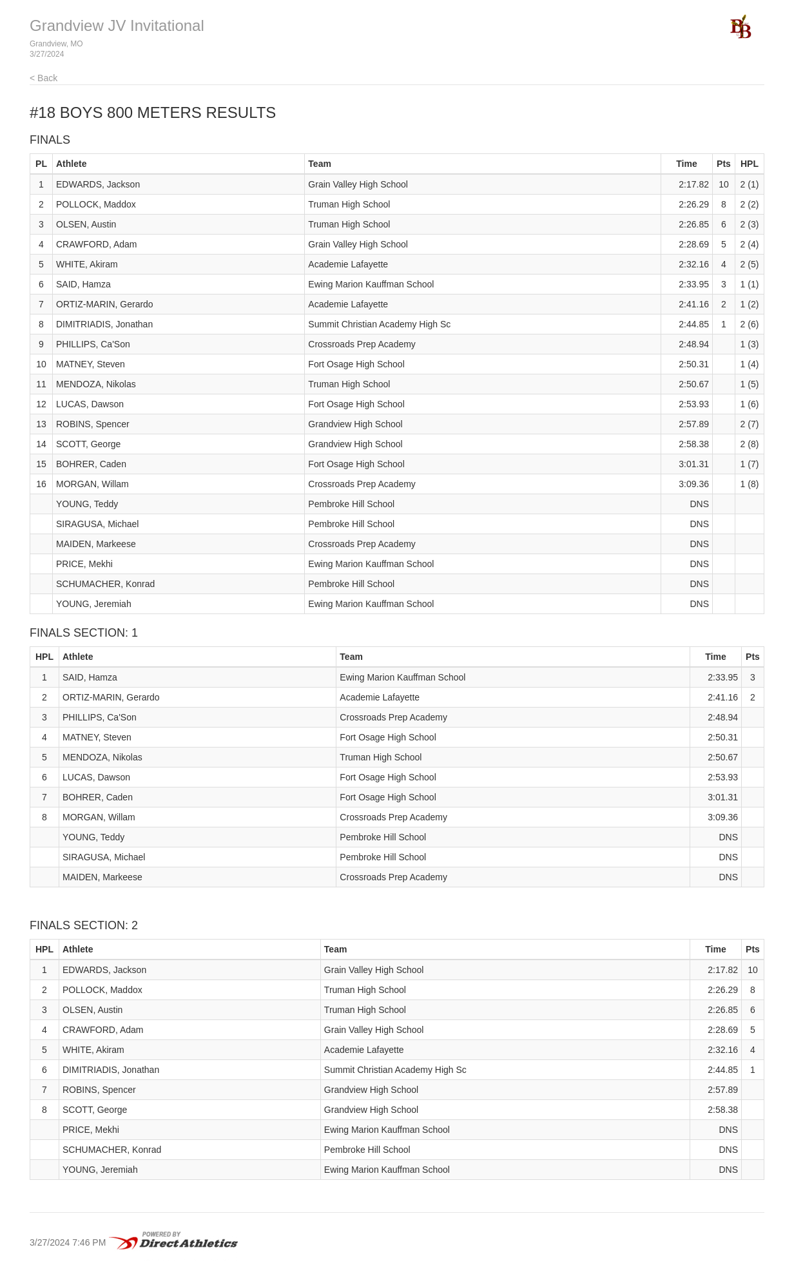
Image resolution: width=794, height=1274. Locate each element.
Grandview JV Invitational (117, 25)
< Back (43, 78)
